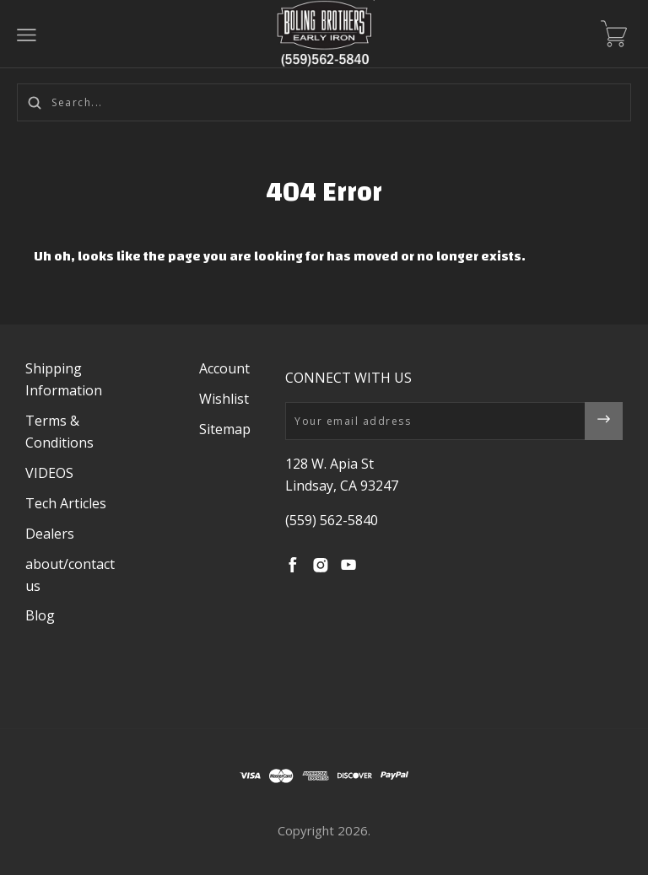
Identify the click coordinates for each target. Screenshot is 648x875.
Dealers (49, 533)
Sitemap (225, 429)
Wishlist (224, 398)
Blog (40, 615)
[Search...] (324, 102)
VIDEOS (49, 473)
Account (224, 368)
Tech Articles (65, 503)
